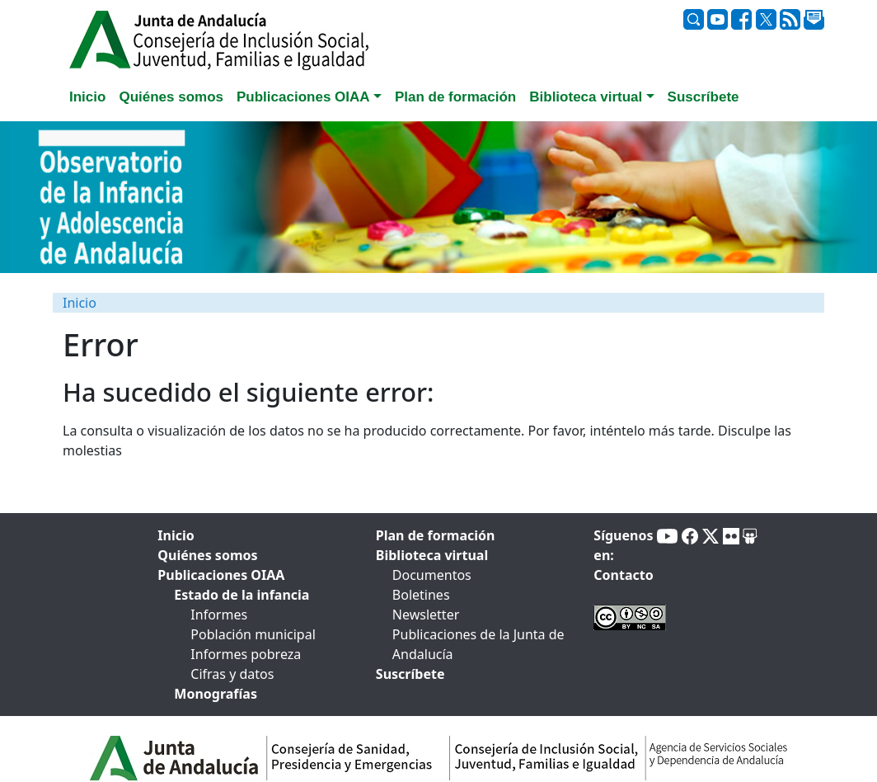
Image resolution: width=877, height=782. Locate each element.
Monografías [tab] (215, 694)
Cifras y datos (232, 674)
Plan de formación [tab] (455, 97)
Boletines (421, 595)
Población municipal (252, 634)
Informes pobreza (245, 654)
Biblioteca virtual (432, 555)
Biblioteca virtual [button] (585, 97)
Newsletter (425, 614)
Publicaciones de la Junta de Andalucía (478, 644)
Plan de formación (435, 535)
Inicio (79, 303)
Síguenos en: (623, 545)
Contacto (623, 575)
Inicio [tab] (87, 97)
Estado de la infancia (241, 595)
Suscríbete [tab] (703, 97)
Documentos (431, 575)
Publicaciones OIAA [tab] (220, 575)
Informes (218, 614)
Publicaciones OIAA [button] (303, 97)
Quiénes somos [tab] (171, 97)
